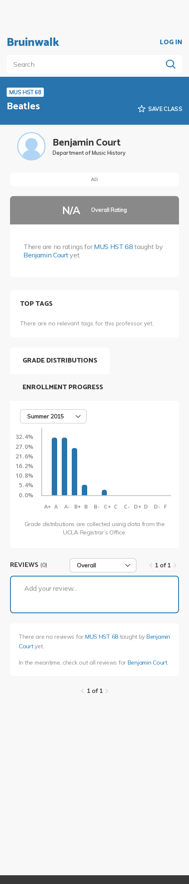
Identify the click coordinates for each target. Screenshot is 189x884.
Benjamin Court (45, 255)
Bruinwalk (33, 42)
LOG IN (171, 42)
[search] (86, 64)
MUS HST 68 (113, 246)
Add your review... (50, 588)
